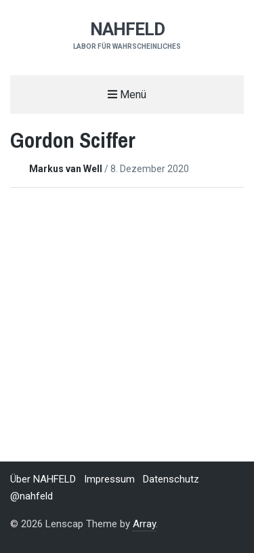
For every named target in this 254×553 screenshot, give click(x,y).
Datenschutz (171, 479)
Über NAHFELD (43, 479)
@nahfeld (31, 496)
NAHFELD (127, 29)
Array (144, 524)
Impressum (109, 479)
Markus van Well (66, 168)
